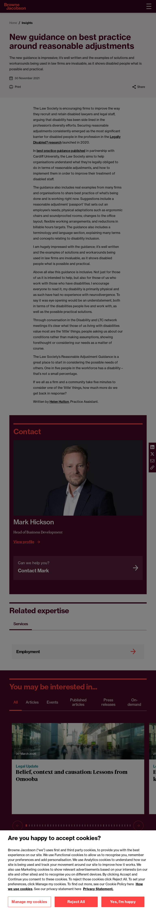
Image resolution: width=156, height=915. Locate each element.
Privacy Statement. (98, 894)
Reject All (76, 906)
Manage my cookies (29, 906)
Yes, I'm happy (123, 906)
